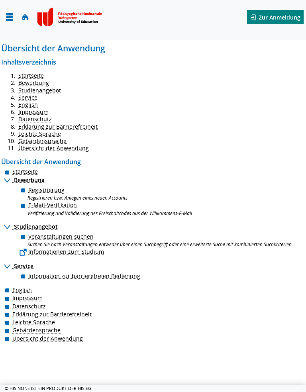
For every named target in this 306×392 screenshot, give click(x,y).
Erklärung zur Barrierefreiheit (58, 126)
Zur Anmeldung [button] (278, 17)
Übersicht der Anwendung (53, 148)
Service (27, 97)
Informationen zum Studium (66, 251)
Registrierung (46, 190)
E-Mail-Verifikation (52, 205)
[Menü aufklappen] (9, 17)
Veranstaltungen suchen (61, 236)
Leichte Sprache (39, 133)
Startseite (31, 75)
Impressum (33, 112)
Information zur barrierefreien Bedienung (84, 276)
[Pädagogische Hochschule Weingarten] (71, 17)
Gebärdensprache (42, 141)
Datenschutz (35, 119)
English (28, 104)
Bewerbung (33, 82)
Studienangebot (39, 90)
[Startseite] (25, 17)
